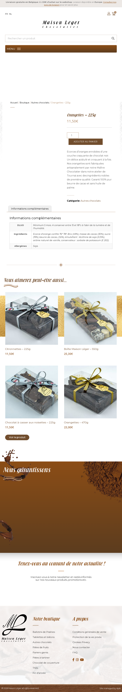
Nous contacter (81, 647)
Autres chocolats (40, 102)
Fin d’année (39, 673)
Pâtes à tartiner (41, 658)
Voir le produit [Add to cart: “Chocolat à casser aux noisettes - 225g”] (17, 437)
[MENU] (19, 49)
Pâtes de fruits (40, 647)
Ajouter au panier (86, 141)
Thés (35, 668)
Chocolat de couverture (46, 663)
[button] (11, 48)
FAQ (74, 652)
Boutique (24, 102)
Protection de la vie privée (87, 637)
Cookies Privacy (81, 642)
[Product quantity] (73, 135)
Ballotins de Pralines (44, 632)
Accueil (14, 102)
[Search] (113, 38)
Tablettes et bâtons (43, 637)
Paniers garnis (40, 652)
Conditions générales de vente (89, 632)
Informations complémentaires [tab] (29, 208)
